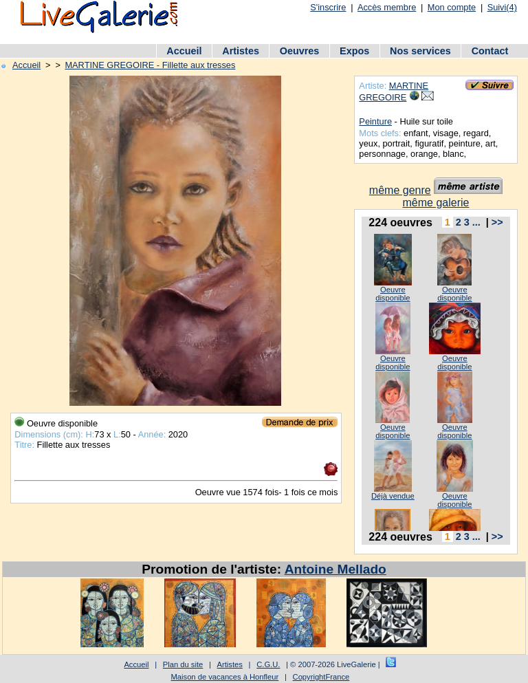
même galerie (436, 202)
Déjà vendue (393, 496)
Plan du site (183, 664)
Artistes (240, 50)
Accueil (183, 50)
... (476, 222)
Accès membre (387, 7)
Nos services (420, 50)
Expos (354, 50)
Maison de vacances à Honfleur (225, 677)
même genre (400, 190)
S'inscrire (328, 7)
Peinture (375, 121)
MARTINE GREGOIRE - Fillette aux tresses (150, 65)
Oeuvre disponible (392, 293)
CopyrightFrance (321, 677)
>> (497, 222)
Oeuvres (300, 50)
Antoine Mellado (335, 569)
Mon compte (452, 7)
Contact (490, 50)
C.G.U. (268, 664)
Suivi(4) (502, 7)
